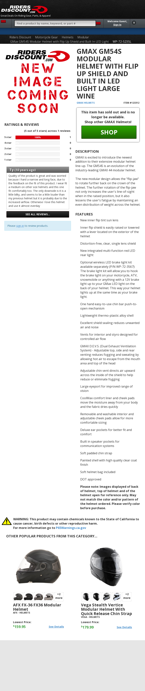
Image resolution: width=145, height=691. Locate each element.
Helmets (67, 37)
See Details (56, 626)
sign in (20, 226)
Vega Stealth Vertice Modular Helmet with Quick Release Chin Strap (106, 609)
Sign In (117, 24)
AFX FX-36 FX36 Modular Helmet (37, 607)
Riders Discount (20, 37)
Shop (109, 132)
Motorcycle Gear (46, 37)
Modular (83, 37)
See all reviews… (37, 214)
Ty (11, 170)
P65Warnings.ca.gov (71, 528)
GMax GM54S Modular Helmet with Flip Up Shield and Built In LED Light (59, 42)
